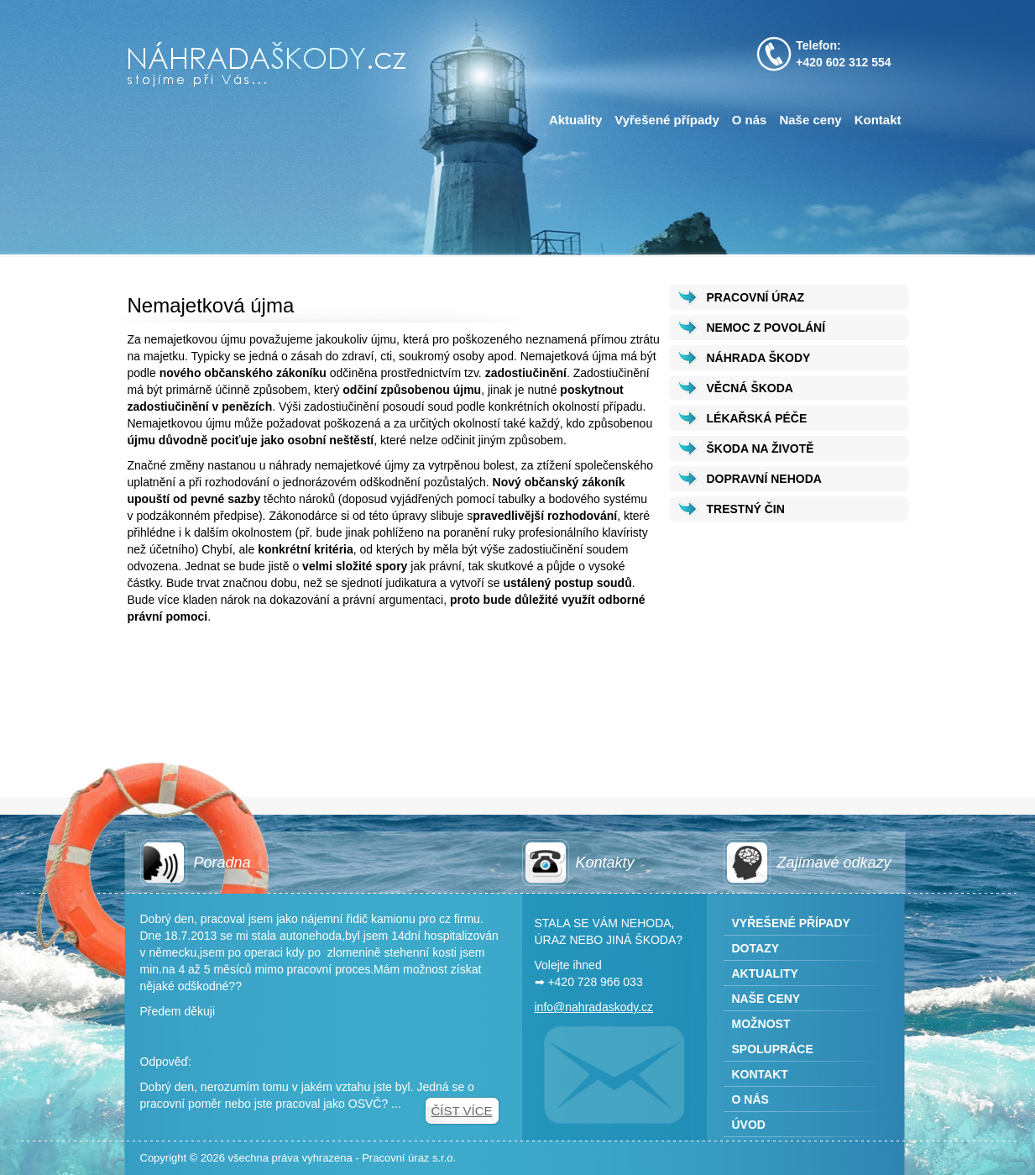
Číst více (461, 1111)
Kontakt (878, 120)
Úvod (749, 1124)
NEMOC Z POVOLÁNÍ (766, 327)
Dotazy (756, 948)
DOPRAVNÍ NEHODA (764, 478)
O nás (749, 120)
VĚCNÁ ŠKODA (750, 388)
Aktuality (575, 120)
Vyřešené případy (666, 120)
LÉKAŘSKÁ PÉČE (757, 418)
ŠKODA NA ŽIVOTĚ (760, 448)
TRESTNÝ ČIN (746, 509)
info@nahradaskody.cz (594, 1007)
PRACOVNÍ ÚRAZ (756, 297)
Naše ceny (810, 120)
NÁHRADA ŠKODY (759, 358)
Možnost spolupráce (772, 1036)
